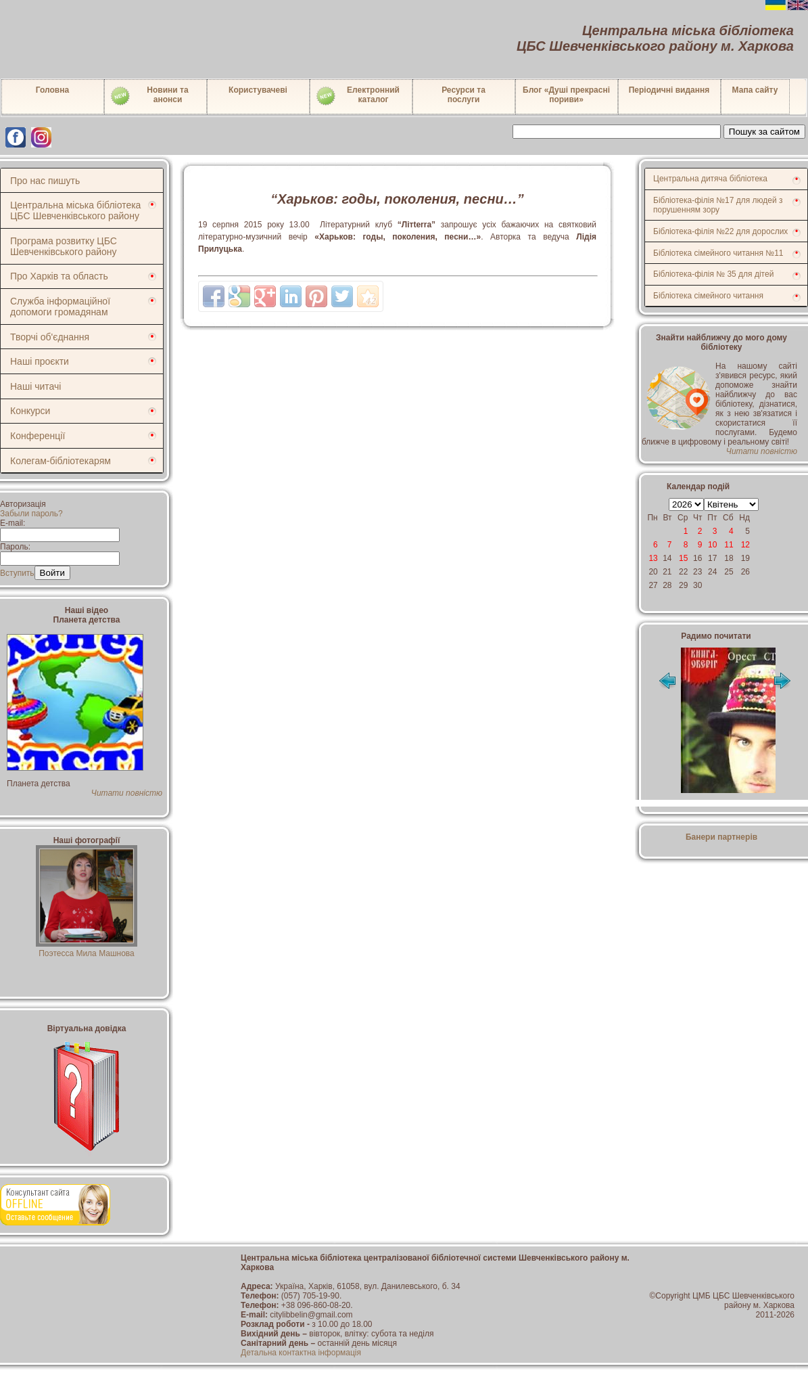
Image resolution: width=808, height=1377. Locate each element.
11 (728, 544)
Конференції (37, 435)
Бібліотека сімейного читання (708, 295)
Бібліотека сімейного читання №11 (718, 253)
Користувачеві (258, 90)
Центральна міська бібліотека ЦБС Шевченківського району (75, 210)
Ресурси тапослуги (463, 94)
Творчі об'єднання (49, 337)
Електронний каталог (357, 96)
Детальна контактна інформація (301, 1352)
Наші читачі (35, 386)
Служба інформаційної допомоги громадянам (60, 306)
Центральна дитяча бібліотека (710, 178)
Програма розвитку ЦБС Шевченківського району (63, 246)
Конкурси (30, 410)
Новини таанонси (149, 96)
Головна (52, 90)
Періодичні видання (669, 90)
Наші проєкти (39, 361)
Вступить (17, 573)
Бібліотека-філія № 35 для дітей (713, 274)
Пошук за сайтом (764, 132)
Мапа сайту (755, 90)
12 (745, 544)
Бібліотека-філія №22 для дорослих (720, 231)
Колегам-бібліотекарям (60, 460)
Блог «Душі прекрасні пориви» (566, 94)
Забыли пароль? (31, 513)
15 (683, 558)
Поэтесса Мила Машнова (86, 948)
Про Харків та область (59, 276)
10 (712, 544)
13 (652, 558)
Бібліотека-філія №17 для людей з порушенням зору (718, 205)
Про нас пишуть (45, 180)
